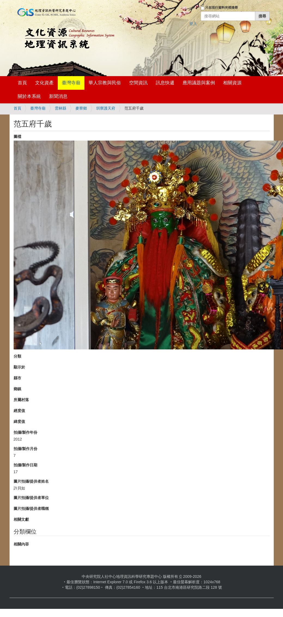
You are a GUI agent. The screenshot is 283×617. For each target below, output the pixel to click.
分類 (17, 356)
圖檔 (17, 136)
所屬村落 (21, 400)
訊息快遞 (165, 82)
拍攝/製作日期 (26, 465)
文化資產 (44, 82)
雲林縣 (60, 108)
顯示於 (19, 367)
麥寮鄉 (81, 108)
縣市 (17, 378)
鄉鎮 (17, 389)
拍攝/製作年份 (26, 432)
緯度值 (19, 421)
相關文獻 (21, 519)
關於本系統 (29, 96)
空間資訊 (138, 82)
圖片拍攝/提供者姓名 (31, 481)
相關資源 (232, 82)
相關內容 (21, 544)
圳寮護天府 (105, 108)
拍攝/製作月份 (26, 449)
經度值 (19, 410)
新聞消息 (58, 96)
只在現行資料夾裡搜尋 (221, 8)
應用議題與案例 (198, 82)
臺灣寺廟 (71, 82)
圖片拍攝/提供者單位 (31, 497)
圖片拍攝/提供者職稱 (31, 508)
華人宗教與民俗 (105, 82)
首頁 (22, 82)
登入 (193, 23)
